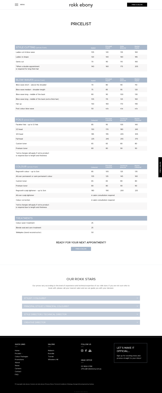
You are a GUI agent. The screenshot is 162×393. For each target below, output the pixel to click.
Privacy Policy (49, 384)
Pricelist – (19, 353)
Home (17, 350)
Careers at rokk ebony (37, 384)
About (17, 362)
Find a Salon (81, 249)
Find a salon (137, 4)
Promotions (19, 359)
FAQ (16, 374)
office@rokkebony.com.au (91, 369)
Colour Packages (21, 356)
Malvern (51, 350)
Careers (18, 368)
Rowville (51, 353)
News (17, 365)
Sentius (91, 384)
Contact (18, 371)
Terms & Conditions (60, 384)
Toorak (51, 356)
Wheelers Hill (53, 359)
